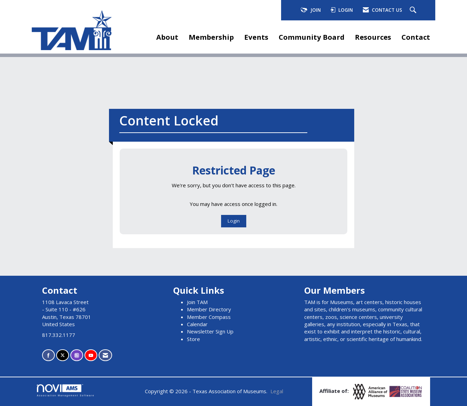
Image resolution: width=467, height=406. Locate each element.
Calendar (197, 324)
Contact (415, 37)
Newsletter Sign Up (210, 331)
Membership (211, 37)
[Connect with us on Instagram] (76, 355)
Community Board (312, 37)
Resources (373, 37)
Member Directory (209, 309)
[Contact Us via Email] (105, 355)
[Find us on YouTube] (91, 355)
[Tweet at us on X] (62, 355)
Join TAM (197, 302)
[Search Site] (414, 10)
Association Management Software (66, 390)
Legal (276, 391)
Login (234, 221)
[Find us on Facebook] (48, 355)
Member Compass (209, 316)
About (167, 37)
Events (256, 37)
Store (193, 339)
